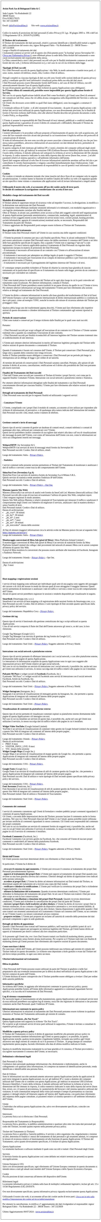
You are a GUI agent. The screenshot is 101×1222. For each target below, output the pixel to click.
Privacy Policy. (36, 455)
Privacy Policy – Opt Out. (41, 485)
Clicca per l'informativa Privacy (17, 55)
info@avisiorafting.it (18, 25)
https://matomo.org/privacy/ (15, 532)
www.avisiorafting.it (49, 25)
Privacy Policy (36, 535)
